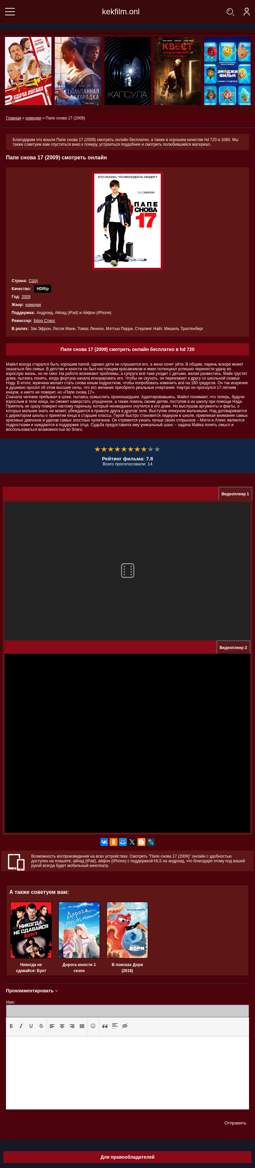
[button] (11, 1026)
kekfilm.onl (120, 11)
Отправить (235, 1122)
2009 (26, 296)
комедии (33, 304)
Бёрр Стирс (44, 320)
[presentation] (11, 1026)
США (33, 280)
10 (157, 449)
